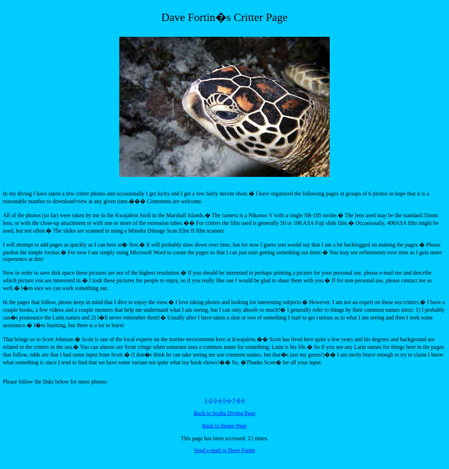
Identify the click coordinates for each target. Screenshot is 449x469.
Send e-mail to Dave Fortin (224, 450)
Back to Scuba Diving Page (224, 413)
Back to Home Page (224, 426)
